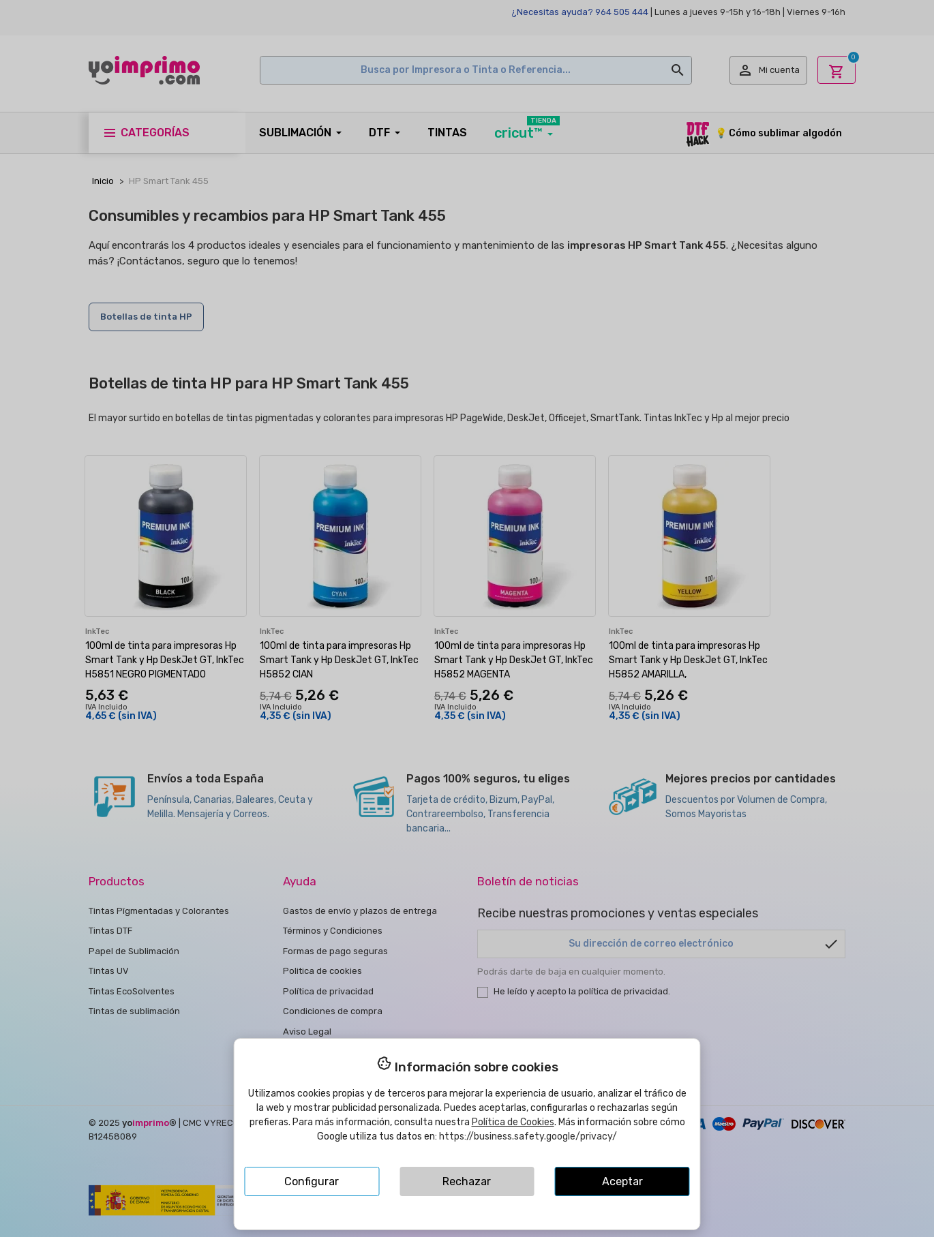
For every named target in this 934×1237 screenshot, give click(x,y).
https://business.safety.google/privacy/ (528, 1136)
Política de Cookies (513, 1122)
